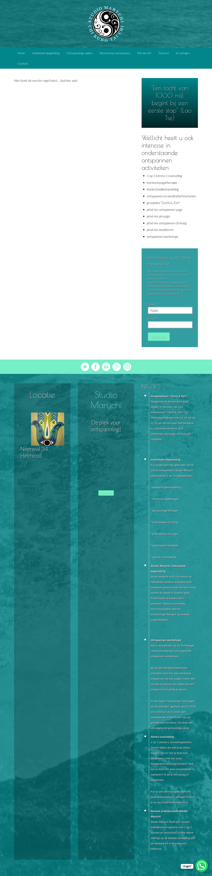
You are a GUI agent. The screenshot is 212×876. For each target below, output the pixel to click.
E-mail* (152, 318)
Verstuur (158, 336)
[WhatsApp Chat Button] (201, 865)
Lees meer (106, 492)
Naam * (153, 304)
